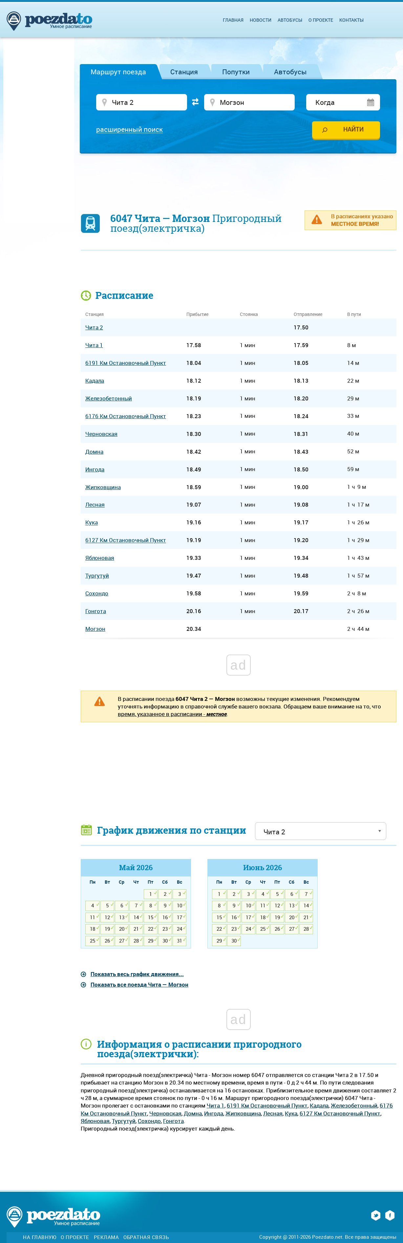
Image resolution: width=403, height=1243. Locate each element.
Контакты (351, 20)
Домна (193, 1113)
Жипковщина (243, 1113)
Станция (184, 71)
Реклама (106, 1237)
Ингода (213, 1113)
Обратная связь (146, 1237)
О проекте (320, 20)
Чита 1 (215, 1105)
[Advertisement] (238, 178)
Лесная (273, 1113)
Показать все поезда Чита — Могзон (139, 984)
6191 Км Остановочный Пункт (267, 1105)
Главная (233, 20)
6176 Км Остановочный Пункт (125, 416)
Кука (291, 1113)
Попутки (236, 71)
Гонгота (173, 1121)
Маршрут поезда (118, 71)
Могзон (95, 629)
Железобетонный (354, 1105)
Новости (260, 20)
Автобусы (290, 71)
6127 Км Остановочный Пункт (340, 1113)
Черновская (165, 1113)
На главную (39, 1237)
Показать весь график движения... (137, 974)
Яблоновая (95, 1121)
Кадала (319, 1105)
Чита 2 (94, 327)
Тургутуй (124, 1121)
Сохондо (149, 1121)
